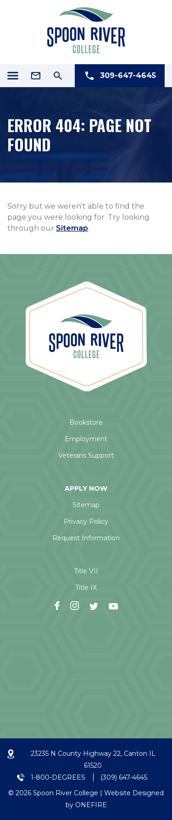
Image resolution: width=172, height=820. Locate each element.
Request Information (86, 538)
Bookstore (86, 422)
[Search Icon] (58, 76)
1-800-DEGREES (58, 777)
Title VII (86, 571)
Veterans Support (86, 455)
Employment (86, 439)
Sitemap (72, 228)
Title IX (86, 587)
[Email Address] (35, 75)
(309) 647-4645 (123, 777)
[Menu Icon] (12, 75)
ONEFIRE (91, 805)
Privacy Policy (86, 521)
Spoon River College (65, 793)
